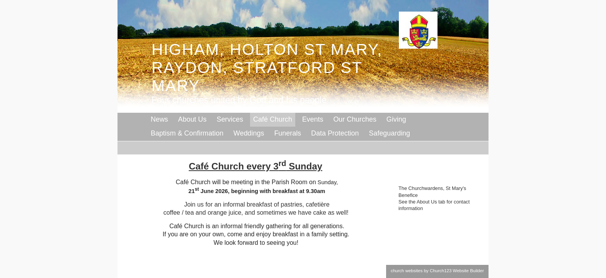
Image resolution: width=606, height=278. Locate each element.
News (159, 119)
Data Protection (335, 133)
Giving (396, 119)
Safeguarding (389, 133)
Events (312, 119)
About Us (192, 119)
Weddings (248, 133)
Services (229, 119)
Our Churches (354, 119)
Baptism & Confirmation (187, 133)
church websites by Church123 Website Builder (437, 270)
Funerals (287, 133)
